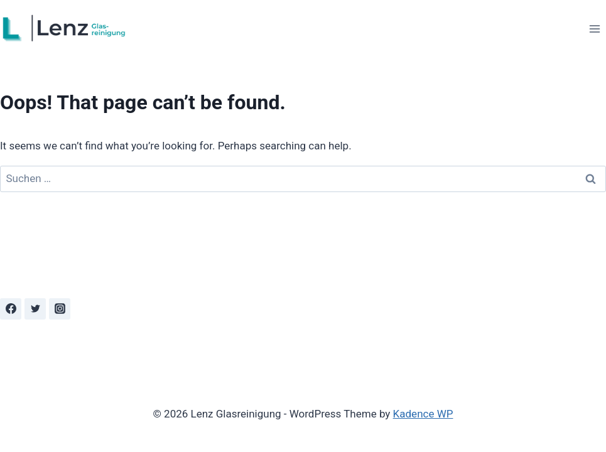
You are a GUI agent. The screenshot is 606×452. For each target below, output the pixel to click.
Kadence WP (423, 413)
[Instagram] (59, 309)
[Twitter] (35, 309)
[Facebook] (10, 309)
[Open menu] (594, 28)
